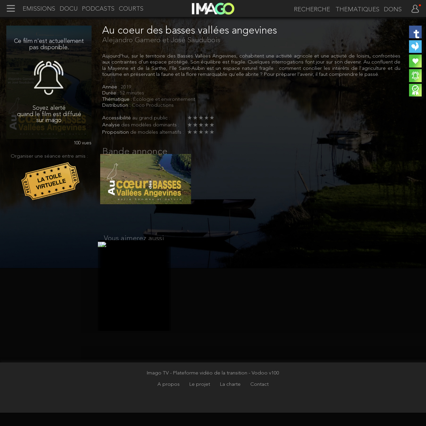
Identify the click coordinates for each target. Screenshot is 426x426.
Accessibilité (117, 118)
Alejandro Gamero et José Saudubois (161, 40)
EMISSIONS (39, 9)
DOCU (69, 9)
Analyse (111, 125)
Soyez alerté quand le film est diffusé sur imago (49, 114)
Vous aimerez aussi (134, 245)
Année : (111, 87)
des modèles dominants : (150, 125)
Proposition (116, 132)
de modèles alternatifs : (157, 132)
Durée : (111, 93)
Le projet (200, 397)
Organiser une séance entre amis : (49, 156)
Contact (259, 397)
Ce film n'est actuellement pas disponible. (49, 44)
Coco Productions (153, 105)
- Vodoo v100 (264, 386)
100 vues (83, 143)
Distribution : (117, 105)
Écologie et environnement (164, 99)
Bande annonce (134, 152)
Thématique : (117, 99)
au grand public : (151, 118)
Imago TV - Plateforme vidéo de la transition (198, 386)
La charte (231, 397)
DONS (393, 10)
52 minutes (132, 93)
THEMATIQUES (357, 10)
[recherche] (310, 9)
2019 (126, 87)
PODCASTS (98, 9)
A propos (169, 397)
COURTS (131, 9)
